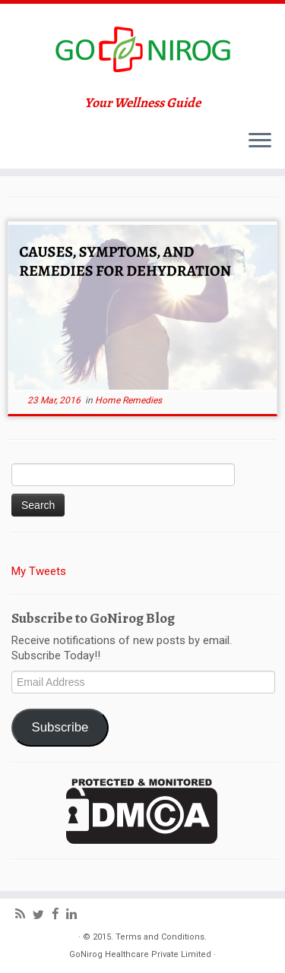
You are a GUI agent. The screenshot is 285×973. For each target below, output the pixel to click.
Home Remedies (128, 400)
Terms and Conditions (160, 937)
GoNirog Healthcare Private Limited (140, 954)
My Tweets (38, 571)
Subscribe (59, 727)
